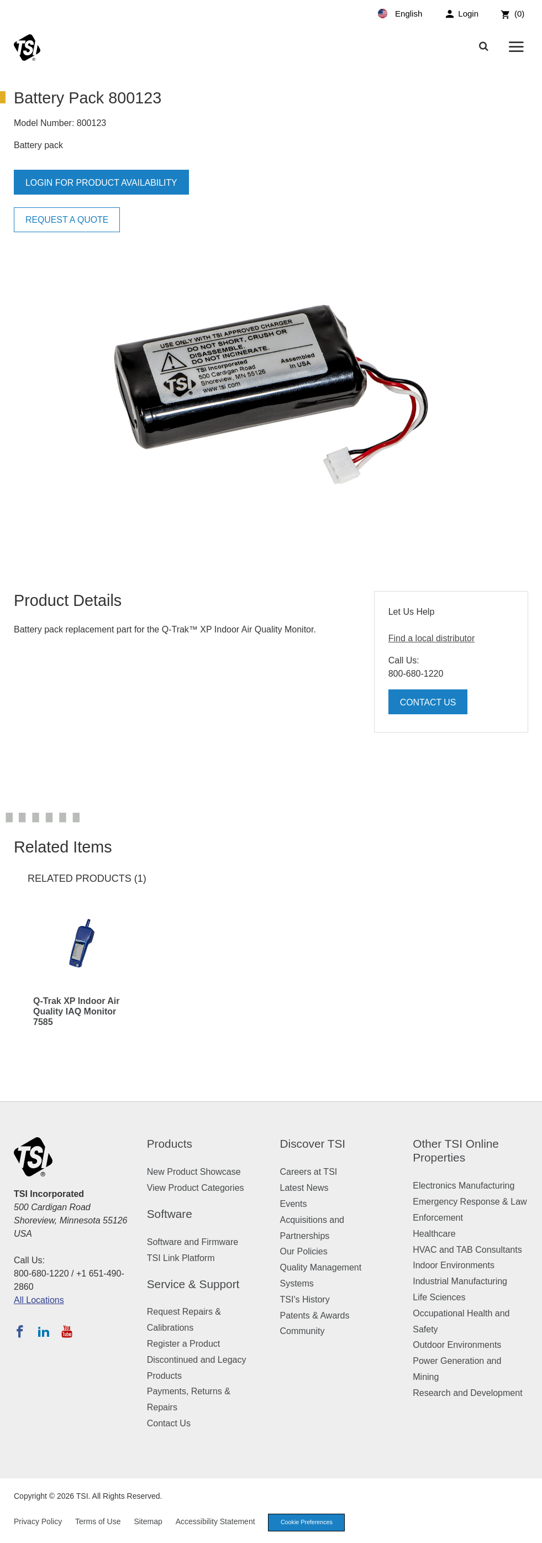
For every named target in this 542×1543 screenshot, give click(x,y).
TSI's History (305, 1299)
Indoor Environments (453, 1265)
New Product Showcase (194, 1171)
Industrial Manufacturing (460, 1281)
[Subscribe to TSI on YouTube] (66, 1331)
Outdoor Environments (457, 1345)
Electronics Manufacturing (463, 1185)
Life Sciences (439, 1297)
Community (302, 1331)
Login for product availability (101, 182)
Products (169, 1143)
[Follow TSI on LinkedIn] (44, 1331)
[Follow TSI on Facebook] (20, 1331)
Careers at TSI (309, 1171)
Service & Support (193, 1284)
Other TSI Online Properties (456, 1150)
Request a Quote (67, 219)
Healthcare (434, 1233)
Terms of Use (97, 1522)
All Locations (39, 1300)
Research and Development (467, 1393)
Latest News (304, 1187)
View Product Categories (195, 1187)
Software (169, 1213)
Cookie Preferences (308, 1522)
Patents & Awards (315, 1315)
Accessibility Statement (215, 1522)
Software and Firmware (192, 1242)
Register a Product (183, 1343)
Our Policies (304, 1251)
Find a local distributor (431, 638)
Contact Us (428, 702)
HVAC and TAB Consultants (467, 1249)
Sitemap (148, 1522)
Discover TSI (313, 1143)
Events (293, 1204)
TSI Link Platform (181, 1258)
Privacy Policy (38, 1522)
